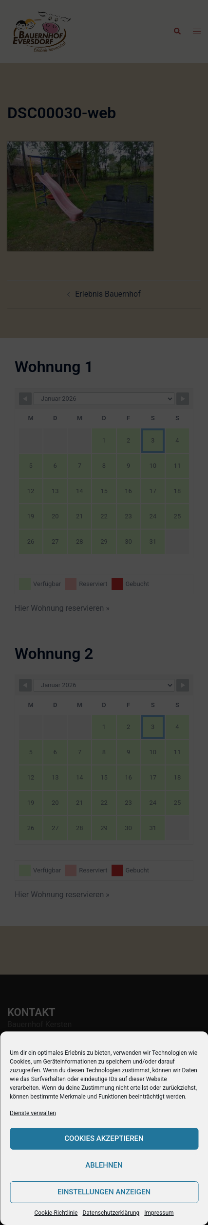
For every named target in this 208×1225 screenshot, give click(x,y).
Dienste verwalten (33, 1113)
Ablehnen (103, 1165)
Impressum (158, 1212)
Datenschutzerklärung (110, 1212)
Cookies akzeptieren (103, 1138)
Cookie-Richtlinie (55, 1212)
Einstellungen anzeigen (104, 1192)
